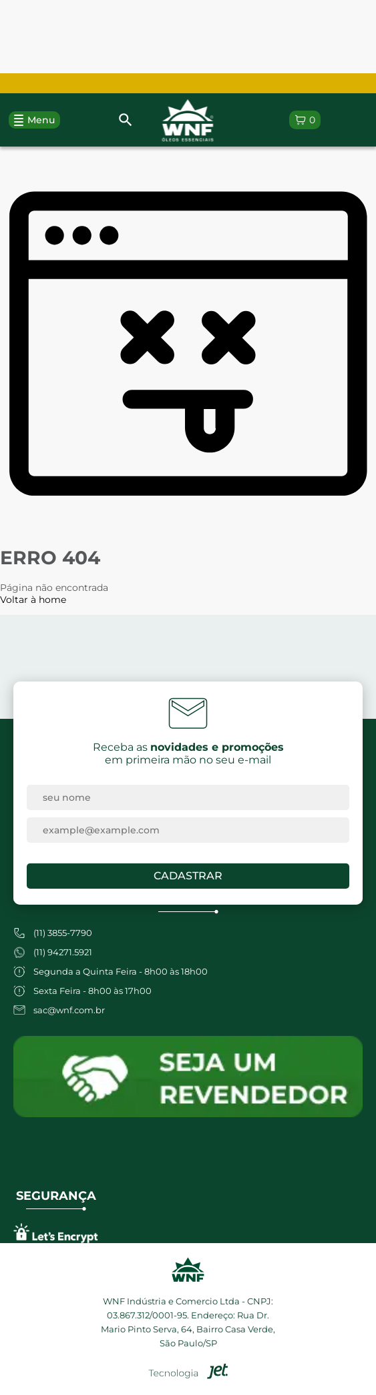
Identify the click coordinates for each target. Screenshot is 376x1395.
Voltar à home (33, 600)
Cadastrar (188, 875)
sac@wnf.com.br (69, 1010)
